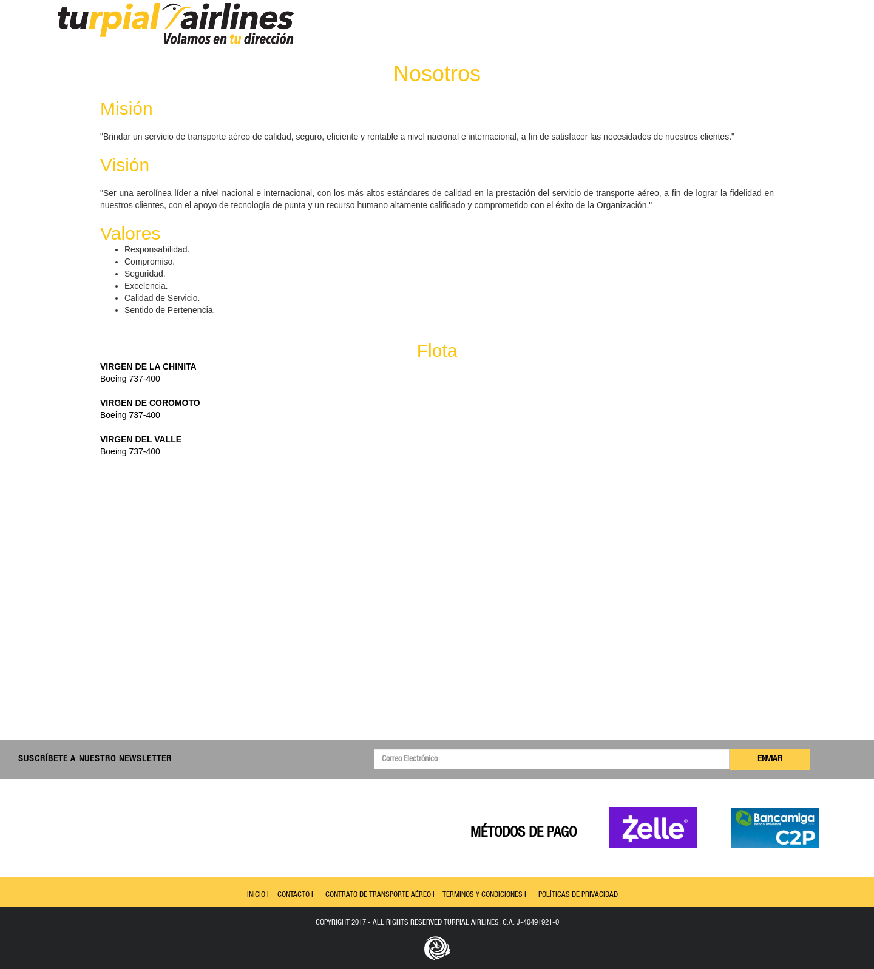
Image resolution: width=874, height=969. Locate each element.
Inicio (627, 27)
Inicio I (258, 894)
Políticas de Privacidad (578, 894)
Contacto (730, 27)
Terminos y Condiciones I (484, 894)
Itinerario (675, 27)
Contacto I (295, 894)
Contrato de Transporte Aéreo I (380, 894)
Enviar (769, 759)
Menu (588, 27)
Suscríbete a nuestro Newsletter (95, 759)
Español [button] (787, 27)
